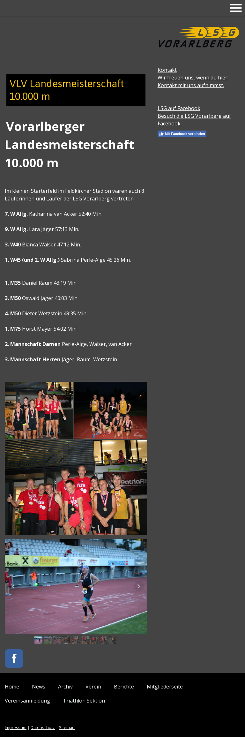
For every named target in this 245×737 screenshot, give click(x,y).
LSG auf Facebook (179, 108)
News (38, 686)
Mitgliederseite (165, 686)
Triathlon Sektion (84, 700)
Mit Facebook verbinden (182, 133)
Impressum (15, 727)
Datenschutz (43, 727)
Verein (93, 686)
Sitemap (67, 727)
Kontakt (167, 69)
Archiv (65, 686)
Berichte (124, 686)
